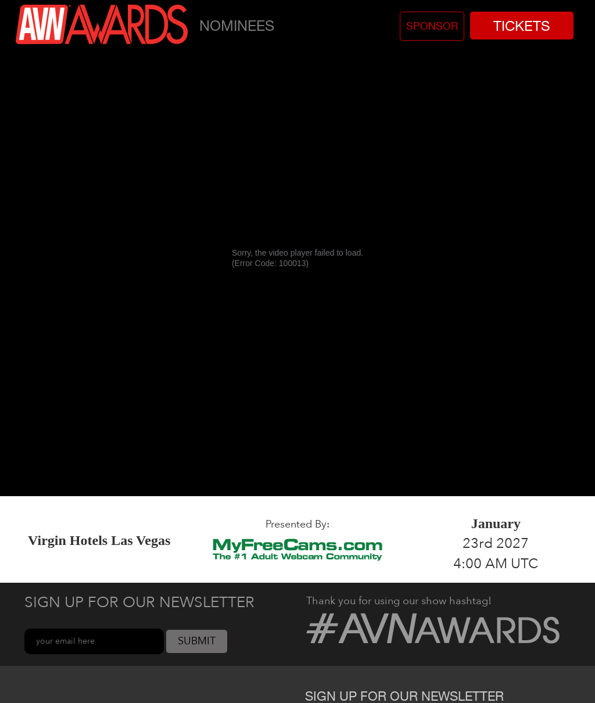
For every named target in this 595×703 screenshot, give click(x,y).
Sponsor (432, 26)
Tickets (521, 25)
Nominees (236, 25)
